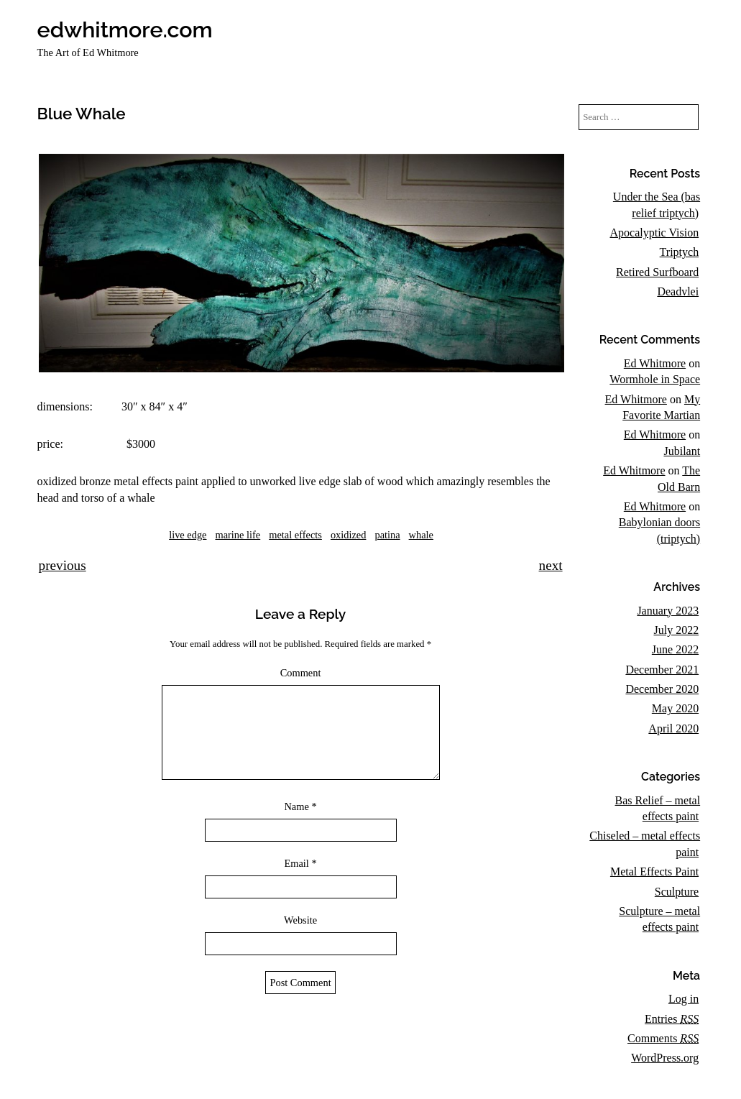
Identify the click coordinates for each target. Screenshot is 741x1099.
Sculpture (677, 892)
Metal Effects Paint (654, 871)
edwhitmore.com (125, 29)
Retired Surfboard (657, 272)
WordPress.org (665, 1058)
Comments (663, 1038)
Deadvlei (678, 291)
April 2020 (673, 728)
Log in (683, 999)
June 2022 (675, 649)
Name (300, 823)
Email (300, 880)
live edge (187, 535)
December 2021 (662, 669)
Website (300, 937)
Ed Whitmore (655, 363)
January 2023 (668, 610)
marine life (237, 535)
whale (421, 535)
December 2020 (662, 689)
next (551, 565)
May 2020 (675, 708)
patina (387, 535)
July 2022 (676, 630)
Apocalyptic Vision (654, 232)
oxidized (349, 535)
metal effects (295, 535)
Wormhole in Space (654, 379)
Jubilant (681, 451)
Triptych (679, 252)
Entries (672, 1019)
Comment (300, 673)
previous (62, 565)
